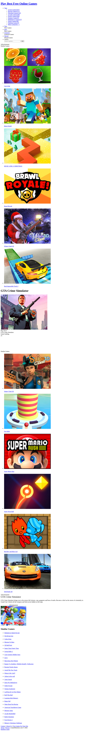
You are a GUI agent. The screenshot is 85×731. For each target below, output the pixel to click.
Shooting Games (14, 13)
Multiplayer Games (15, 19)
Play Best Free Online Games (19, 3)
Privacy (7, 728)
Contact (3, 726)
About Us (9, 726)
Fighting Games (13, 23)
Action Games (14, 10)
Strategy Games (13, 18)
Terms (2, 728)
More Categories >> (14, 24)
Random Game (5, 729)
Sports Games (13, 21)
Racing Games (14, 11)
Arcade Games (14, 14)
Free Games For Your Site (20, 726)
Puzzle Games (13, 16)
